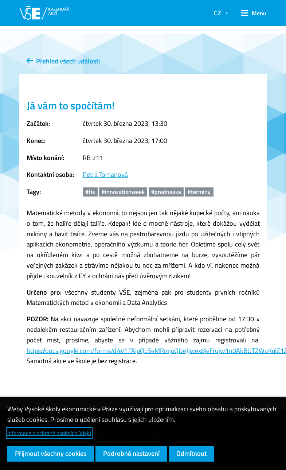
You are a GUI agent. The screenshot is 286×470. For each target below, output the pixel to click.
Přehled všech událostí (63, 61)
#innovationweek (123, 191)
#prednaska (166, 191)
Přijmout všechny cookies (50, 453)
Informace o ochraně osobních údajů (49, 433)
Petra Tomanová (105, 174)
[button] (251, 13)
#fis (90, 191)
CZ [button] (217, 13)
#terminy (199, 191)
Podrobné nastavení (131, 453)
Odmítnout (191, 453)
